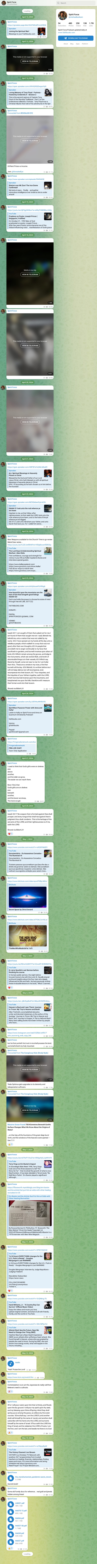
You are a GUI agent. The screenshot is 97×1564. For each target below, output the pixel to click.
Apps (77, 44)
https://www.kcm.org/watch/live (20, 1377)
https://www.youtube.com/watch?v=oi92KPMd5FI (27, 847)
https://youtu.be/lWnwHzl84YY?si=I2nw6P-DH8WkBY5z (30, 964)
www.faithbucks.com (66, 33)
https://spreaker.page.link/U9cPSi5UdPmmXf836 (27, 25)
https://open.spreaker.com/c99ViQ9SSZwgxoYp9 (27, 86)
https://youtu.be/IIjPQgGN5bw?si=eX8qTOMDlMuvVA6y (30, 210)
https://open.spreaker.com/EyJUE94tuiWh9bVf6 (27, 702)
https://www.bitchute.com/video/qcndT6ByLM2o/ (27, 881)
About (66, 44)
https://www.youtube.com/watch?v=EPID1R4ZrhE (27, 1250)
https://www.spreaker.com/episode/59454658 (26, 179)
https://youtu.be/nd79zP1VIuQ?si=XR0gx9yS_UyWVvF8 (30, 1158)
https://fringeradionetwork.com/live (22, 742)
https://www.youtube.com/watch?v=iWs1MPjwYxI (27, 1324)
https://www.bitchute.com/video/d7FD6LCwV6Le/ (27, 920)
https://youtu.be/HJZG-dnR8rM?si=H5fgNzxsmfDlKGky (29, 545)
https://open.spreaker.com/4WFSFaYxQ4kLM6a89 (27, 467)
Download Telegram (76, 38)
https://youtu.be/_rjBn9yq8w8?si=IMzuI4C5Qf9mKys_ (29, 1001)
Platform (85, 44)
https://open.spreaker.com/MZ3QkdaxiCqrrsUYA (27, 502)
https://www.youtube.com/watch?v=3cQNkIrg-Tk (27, 1299)
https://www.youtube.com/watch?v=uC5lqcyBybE (27, 1446)
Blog (71, 44)
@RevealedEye (17, 172)
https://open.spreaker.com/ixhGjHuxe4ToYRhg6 (26, 586)
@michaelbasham (76, 17)
